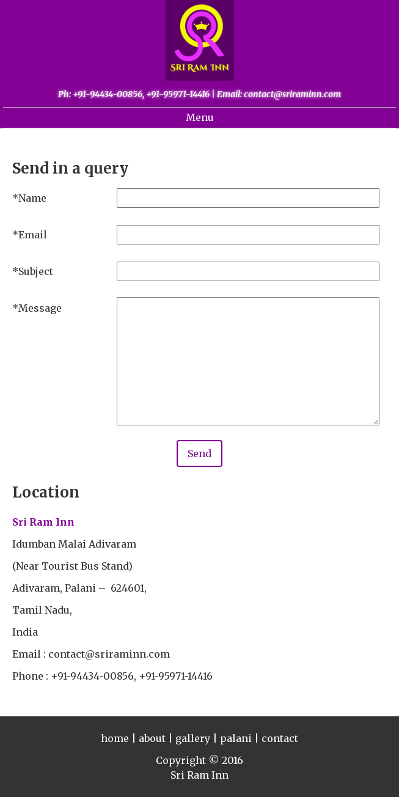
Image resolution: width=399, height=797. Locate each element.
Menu (200, 117)
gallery (192, 738)
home (115, 738)
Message (40, 308)
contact (280, 738)
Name (32, 198)
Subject (35, 271)
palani (236, 738)
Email (32, 235)
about (152, 738)
